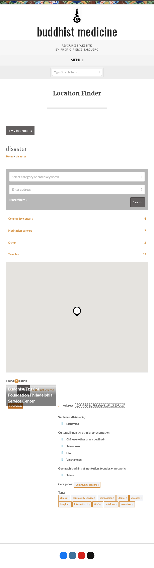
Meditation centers (77, 230)
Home (9, 156)
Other (77, 242)
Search (137, 202)
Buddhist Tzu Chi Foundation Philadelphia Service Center (30, 394)
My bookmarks (20, 131)
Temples (77, 254)
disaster (21, 156)
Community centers (77, 218)
